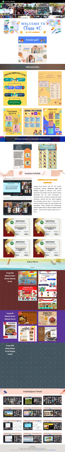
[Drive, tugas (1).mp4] (32, 354)
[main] (32, 10)
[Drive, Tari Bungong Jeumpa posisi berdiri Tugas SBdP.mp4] (32, 376)
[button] (64, 1)
